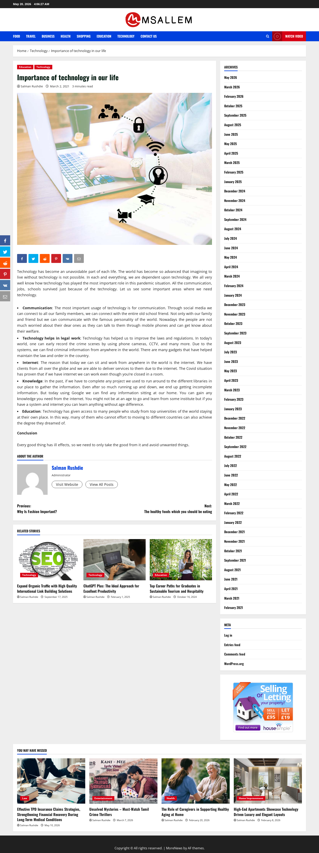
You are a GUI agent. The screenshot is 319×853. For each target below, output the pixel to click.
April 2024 (231, 266)
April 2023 (231, 380)
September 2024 (235, 219)
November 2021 (234, 541)
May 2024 (230, 257)
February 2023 (233, 399)
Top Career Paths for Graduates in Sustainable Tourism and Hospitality (176, 588)
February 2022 (233, 512)
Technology (125, 36)
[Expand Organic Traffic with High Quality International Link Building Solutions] (48, 560)
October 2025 (233, 105)
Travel (31, 36)
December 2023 (234, 304)
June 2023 (231, 361)
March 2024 (232, 276)
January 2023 (233, 408)
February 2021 (233, 607)
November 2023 (234, 314)
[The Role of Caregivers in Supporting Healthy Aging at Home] (196, 781)
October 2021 (233, 550)
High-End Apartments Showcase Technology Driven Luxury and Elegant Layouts (266, 811)
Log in (228, 635)
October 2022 (233, 437)
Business (48, 36)
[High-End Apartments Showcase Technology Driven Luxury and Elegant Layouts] (268, 781)
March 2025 (232, 162)
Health (66, 36)
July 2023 (230, 351)
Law (24, 798)
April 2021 (231, 588)
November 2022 (234, 427)
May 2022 (230, 484)
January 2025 (233, 181)
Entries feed (232, 644)
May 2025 (230, 143)
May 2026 (230, 77)
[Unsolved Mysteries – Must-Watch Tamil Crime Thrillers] (123, 781)
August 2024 (232, 228)
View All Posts (102, 484)
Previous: (66, 509)
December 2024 (234, 191)
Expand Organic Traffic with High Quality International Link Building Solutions (47, 588)
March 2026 (232, 87)
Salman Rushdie (32, 86)
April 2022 (231, 494)
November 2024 (234, 200)
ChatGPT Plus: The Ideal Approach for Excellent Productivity (111, 588)
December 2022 (234, 418)
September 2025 (235, 115)
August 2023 (232, 342)
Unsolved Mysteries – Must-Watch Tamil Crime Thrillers (119, 811)
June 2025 (231, 134)
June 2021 (230, 579)
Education (104, 36)
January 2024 (233, 295)
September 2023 (235, 333)
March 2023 (232, 389)
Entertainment (103, 798)
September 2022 (235, 446)
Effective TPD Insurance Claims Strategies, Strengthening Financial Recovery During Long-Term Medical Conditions (48, 814)
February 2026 (234, 96)
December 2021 (234, 531)
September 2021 (235, 560)
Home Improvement (251, 798)
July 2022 (230, 465)
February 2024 (233, 285)
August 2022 (232, 456)
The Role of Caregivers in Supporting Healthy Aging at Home (195, 811)
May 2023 (230, 370)
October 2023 (233, 323)
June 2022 (231, 475)
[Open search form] (267, 36)
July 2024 (230, 238)
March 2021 (231, 598)
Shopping (84, 36)
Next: (163, 509)
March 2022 (232, 503)
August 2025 (232, 124)
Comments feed (234, 654)
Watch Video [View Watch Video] (287, 36)
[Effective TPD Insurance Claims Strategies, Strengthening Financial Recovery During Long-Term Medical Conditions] (51, 781)
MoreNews (174, 848)
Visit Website (67, 484)
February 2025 (233, 172)
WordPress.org (234, 663)
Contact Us (149, 36)
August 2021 (232, 569)
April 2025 (231, 153)
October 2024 (233, 209)
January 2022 (233, 522)
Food (16, 36)
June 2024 (231, 247)
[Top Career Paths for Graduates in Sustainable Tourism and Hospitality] (181, 560)
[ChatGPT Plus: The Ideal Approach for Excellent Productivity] (114, 560)
